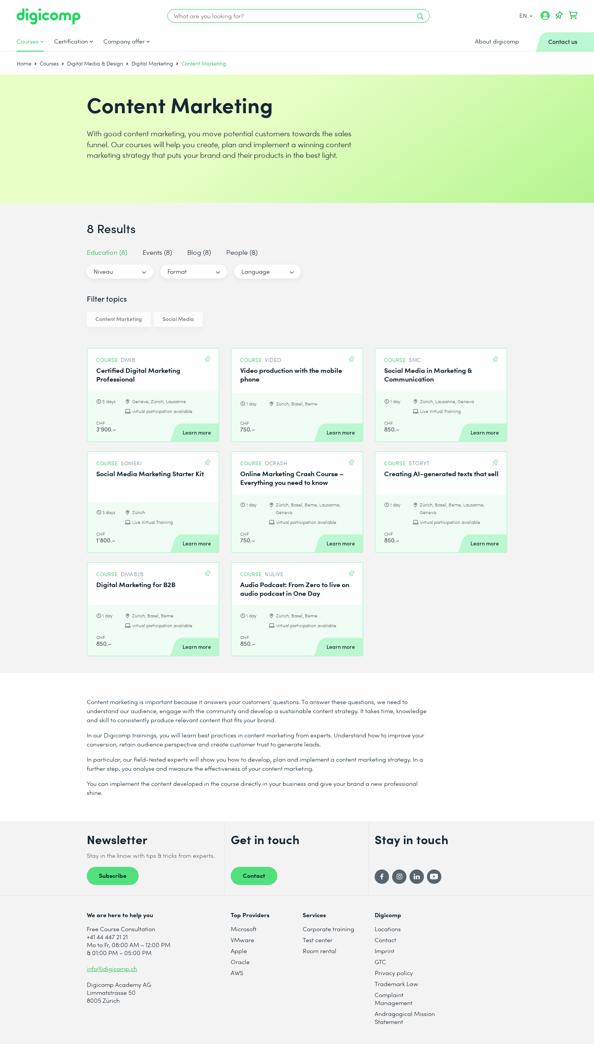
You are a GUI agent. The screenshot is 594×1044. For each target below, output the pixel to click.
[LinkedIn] (417, 876)
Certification (71, 41)
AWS (237, 973)
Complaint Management (394, 999)
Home (24, 63)
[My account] (545, 18)
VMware (242, 940)
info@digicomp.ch (112, 968)
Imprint (384, 951)
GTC (380, 962)
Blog (199, 252)
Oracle (240, 962)
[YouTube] (434, 876)
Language (255, 271)
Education (107, 252)
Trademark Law (396, 984)
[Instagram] (399, 876)
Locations (388, 929)
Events (157, 252)
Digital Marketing (152, 63)
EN (526, 15)
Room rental (319, 951)
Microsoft (243, 929)
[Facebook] (382, 876)
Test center (318, 940)
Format (177, 271)
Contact (254, 875)
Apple (239, 951)
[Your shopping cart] (573, 15)
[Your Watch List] (559, 15)
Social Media (178, 319)
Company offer (124, 41)
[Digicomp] (48, 16)
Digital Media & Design (95, 63)
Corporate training (328, 929)
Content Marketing (118, 319)
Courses (28, 41)
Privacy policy (394, 973)
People (242, 252)
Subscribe (113, 875)
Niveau (103, 271)
